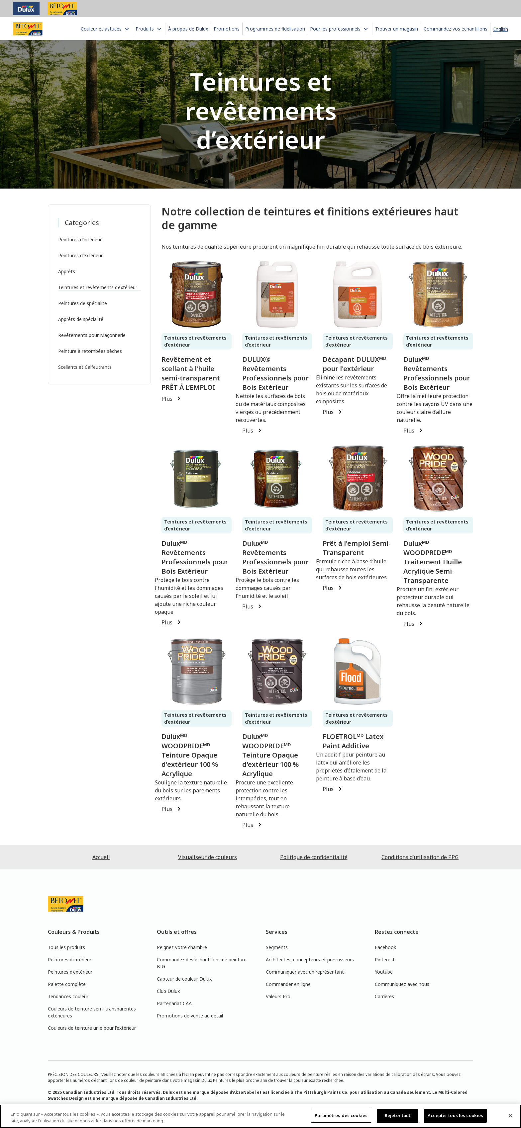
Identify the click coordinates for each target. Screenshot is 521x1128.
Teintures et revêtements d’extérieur (97, 287)
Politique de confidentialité (314, 857)
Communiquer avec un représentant (305, 972)
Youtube (384, 972)
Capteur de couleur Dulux (184, 979)
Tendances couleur (68, 996)
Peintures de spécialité (82, 303)
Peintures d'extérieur (80, 255)
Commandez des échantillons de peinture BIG (202, 963)
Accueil (101, 857)
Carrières (384, 996)
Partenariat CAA (174, 1003)
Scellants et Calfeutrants (85, 367)
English (500, 29)
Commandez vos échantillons (455, 29)
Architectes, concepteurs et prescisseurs (310, 959)
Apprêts (66, 271)
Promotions (227, 29)
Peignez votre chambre (182, 947)
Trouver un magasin (396, 29)
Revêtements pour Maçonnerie (92, 335)
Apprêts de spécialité (80, 319)
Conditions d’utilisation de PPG (420, 857)
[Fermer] (510, 1115)
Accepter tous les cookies (455, 1115)
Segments (277, 947)
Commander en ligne (288, 984)
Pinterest (385, 959)
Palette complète (67, 984)
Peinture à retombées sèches (90, 351)
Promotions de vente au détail (190, 1015)
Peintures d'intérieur (80, 239)
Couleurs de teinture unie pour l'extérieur (92, 1028)
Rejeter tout (398, 1115)
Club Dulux (168, 991)
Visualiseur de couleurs (207, 857)
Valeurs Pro (278, 996)
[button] (105, 29)
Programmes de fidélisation (275, 29)
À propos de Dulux (188, 29)
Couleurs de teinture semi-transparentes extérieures (92, 1012)
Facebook (385, 947)
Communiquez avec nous (402, 984)
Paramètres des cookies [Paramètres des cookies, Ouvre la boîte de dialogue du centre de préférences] (341, 1115)
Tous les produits (66, 947)
